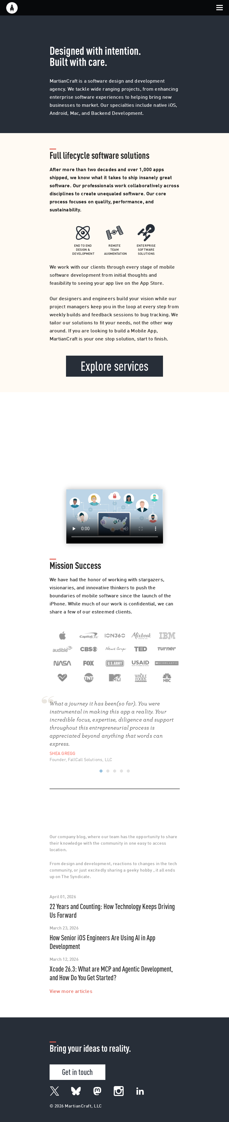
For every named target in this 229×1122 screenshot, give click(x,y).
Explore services (114, 365)
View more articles (71, 991)
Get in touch (77, 1071)
